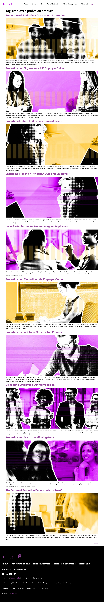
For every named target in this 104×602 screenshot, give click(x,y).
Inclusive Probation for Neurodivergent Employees (37, 226)
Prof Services (13, 593)
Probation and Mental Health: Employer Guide (34, 279)
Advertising (5, 588)
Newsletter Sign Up (20, 569)
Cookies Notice (43, 588)
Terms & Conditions (18, 588)
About (26, 4)
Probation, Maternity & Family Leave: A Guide (34, 121)
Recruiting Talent (38, 4)
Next (96, 543)
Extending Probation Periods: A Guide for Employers (38, 174)
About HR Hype (6, 569)
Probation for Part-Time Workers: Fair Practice (34, 332)
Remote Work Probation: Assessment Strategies (35, 15)
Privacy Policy (31, 588)
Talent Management (70, 4)
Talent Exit (84, 4)
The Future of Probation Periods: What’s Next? (34, 490)
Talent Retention (53, 4)
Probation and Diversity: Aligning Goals (30, 437)
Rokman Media (15, 578)
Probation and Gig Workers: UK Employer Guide (35, 68)
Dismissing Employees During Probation (30, 384)
